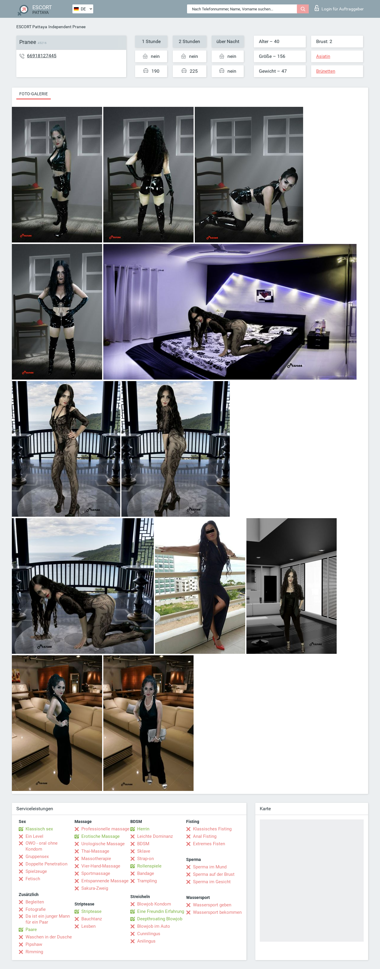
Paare (31, 929)
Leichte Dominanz (155, 836)
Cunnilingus (148, 933)
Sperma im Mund (210, 867)
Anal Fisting (204, 836)
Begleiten (35, 902)
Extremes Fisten (209, 843)
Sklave (143, 851)
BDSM (143, 843)
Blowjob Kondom (154, 904)
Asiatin (323, 56)
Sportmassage (95, 873)
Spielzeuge (36, 871)
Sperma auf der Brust (214, 874)
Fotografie (36, 909)
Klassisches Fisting (212, 829)
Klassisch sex (39, 829)
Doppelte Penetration (46, 864)
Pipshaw (34, 944)
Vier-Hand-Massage (100, 866)
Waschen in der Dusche (49, 937)
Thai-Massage (95, 851)
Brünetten (325, 71)
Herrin (143, 829)
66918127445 (41, 55)
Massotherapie (96, 858)
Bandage (145, 873)
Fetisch (33, 878)
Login (339, 8)
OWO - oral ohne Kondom (42, 846)
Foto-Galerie (33, 93)
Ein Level (34, 836)
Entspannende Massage (105, 881)
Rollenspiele (149, 866)
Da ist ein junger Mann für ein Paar (48, 919)
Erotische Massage (100, 836)
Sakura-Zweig (94, 888)
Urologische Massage (103, 843)
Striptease (91, 911)
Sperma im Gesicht (212, 881)
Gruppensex (37, 856)
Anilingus (146, 941)
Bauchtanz (91, 919)
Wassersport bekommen (217, 912)
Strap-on (145, 858)
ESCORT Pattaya (31, 26)
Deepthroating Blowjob (159, 919)
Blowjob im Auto (153, 926)
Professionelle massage (105, 829)
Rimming (34, 951)
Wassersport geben (212, 905)
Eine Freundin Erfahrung (160, 911)
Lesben (88, 926)
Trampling (147, 881)
